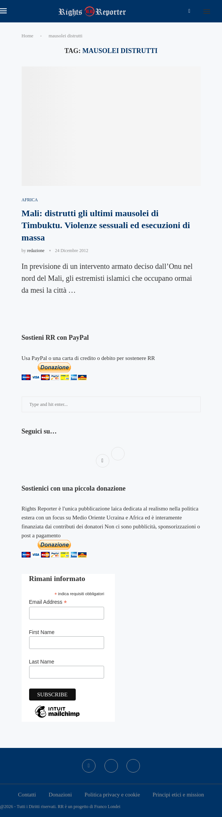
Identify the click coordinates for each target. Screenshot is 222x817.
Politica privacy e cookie (112, 795)
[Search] (218, 11)
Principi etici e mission (178, 795)
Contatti (27, 795)
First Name (41, 632)
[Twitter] (111, 766)
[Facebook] (189, 11)
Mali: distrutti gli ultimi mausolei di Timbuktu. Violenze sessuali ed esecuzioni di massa (106, 225)
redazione (36, 250)
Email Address (48, 602)
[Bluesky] (133, 766)
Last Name (41, 662)
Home (28, 35)
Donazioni (60, 795)
